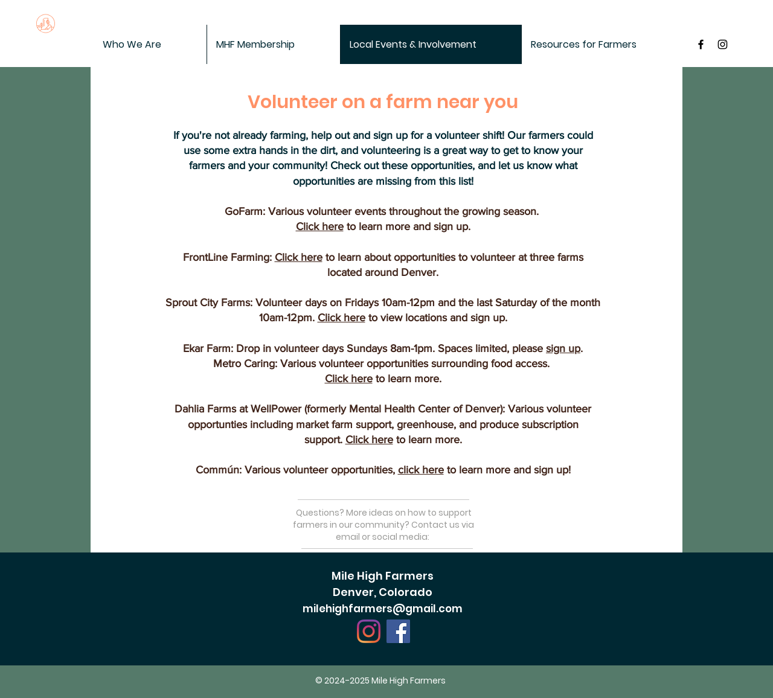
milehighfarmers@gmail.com (383, 608)
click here (421, 470)
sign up (563, 348)
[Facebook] (398, 631)
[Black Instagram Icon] (722, 44)
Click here (320, 226)
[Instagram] (368, 631)
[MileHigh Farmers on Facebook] (700, 44)
